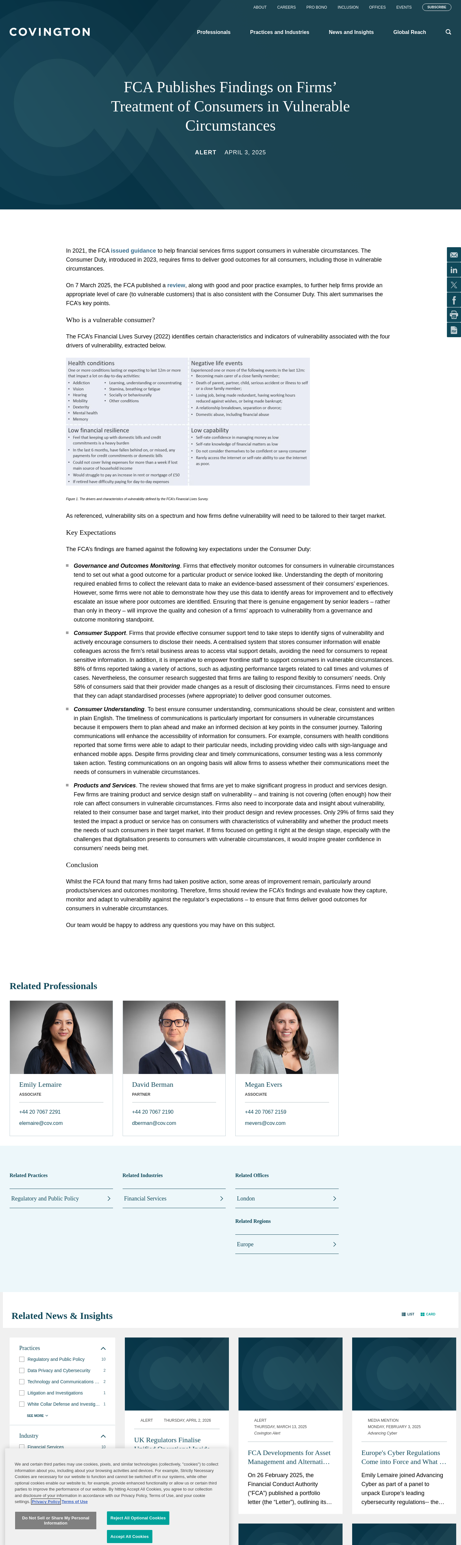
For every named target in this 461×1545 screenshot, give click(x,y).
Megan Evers (263, 1084)
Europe (245, 1244)
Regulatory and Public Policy (45, 1198)
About (260, 7)
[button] (408, 1314)
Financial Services (145, 1198)
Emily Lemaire (40, 1084)
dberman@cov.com (154, 1123)
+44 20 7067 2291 (40, 1112)
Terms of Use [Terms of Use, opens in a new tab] (75, 1537)
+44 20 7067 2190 (153, 1112)
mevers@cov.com (265, 1123)
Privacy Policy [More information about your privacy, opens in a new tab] (46, 1537)
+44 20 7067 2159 (265, 1112)
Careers (286, 7)
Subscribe (436, 7)
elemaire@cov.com (41, 1123)
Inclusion (348, 7)
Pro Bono (316, 7)
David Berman (153, 1084)
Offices (377, 7)
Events (404, 7)
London (246, 1198)
